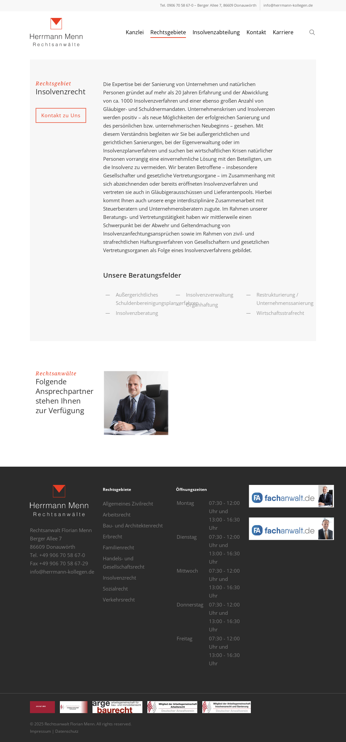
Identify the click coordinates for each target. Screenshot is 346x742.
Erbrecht (112, 536)
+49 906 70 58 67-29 (63, 563)
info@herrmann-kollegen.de (62, 571)
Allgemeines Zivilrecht (128, 503)
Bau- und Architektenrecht (133, 525)
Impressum (40, 731)
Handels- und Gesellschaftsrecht (123, 562)
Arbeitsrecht (116, 514)
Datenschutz (67, 731)
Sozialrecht (115, 588)
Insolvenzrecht (119, 577)
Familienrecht (118, 547)
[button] (61, 115)
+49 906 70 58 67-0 (62, 555)
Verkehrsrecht (119, 599)
